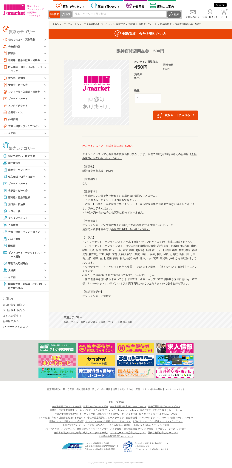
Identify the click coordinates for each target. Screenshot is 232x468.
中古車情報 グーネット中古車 (66, 406)
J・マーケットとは (14, 327)
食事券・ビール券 (16, 85)
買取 (56, 14)
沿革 (115, 389)
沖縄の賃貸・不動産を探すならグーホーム (161, 410)
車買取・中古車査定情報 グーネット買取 (70, 410)
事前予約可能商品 (16, 264)
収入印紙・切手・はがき (20, 177)
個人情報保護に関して (87, 389)
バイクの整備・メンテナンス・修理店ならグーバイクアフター (77, 429)
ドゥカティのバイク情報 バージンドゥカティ (108, 421)
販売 (67, 14)
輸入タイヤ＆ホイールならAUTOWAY (158, 414)
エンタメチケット (16, 105)
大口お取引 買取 (12, 305)
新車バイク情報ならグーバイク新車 (151, 425)
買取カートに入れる (177, 115)
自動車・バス (13, 112)
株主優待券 (12, 46)
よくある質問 (10, 316)
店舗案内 (165, 6)
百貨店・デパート (148, 24)
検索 (176, 14)
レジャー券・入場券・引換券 (22, 92)
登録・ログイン (210, 17)
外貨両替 (138, 6)
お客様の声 (9, 321)
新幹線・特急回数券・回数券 (22, 60)
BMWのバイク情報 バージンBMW (66, 421)
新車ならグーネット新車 (95, 406)
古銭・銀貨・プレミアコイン (22, 126)
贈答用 (9, 246)
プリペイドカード (16, 99)
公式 (220, 4)
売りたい (74, 6)
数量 (137, 90)
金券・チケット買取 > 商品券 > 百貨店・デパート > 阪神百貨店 (98, 322)
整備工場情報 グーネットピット (164, 406)
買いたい (109, 6)
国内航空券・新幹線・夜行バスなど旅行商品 (22, 286)
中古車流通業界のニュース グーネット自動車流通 (112, 417)
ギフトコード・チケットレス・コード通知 (21, 254)
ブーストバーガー (177, 429)
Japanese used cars (128, 410)
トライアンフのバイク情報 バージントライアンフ (157, 421)
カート (224, 17)
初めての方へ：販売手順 (20, 156)
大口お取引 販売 (12, 311)
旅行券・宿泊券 (15, 78)
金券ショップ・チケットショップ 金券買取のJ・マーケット (82, 24)
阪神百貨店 (165, 24)
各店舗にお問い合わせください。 (130, 229)
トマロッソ (161, 429)
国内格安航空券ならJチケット (163, 432)
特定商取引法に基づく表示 (60, 389)
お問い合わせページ (161, 224)
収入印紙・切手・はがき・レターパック (22, 69)
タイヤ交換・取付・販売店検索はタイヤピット (62, 417)
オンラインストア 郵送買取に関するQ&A (107, 145)
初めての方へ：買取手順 (20, 39)
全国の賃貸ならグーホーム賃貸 (78, 425)
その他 (9, 133)
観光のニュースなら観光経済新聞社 (114, 425)
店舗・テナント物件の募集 (148, 389)
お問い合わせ (192, 17)
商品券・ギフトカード (18, 170)
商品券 (9, 53)
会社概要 (105, 389)
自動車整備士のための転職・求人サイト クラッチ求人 (81, 432)
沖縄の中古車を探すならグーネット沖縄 (75, 414)
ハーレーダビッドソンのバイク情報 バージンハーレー (166, 417)
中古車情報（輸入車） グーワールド (128, 406)
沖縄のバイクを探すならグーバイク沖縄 (117, 414)
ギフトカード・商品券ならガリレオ (128, 432)
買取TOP (120, 24)
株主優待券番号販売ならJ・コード (116, 436)
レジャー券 (12, 211)
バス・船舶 (12, 239)
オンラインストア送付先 (96, 295)
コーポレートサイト (175, 389)
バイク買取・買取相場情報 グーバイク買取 (131, 429)
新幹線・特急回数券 (17, 197)
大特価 (9, 271)
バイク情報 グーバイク (104, 410)
